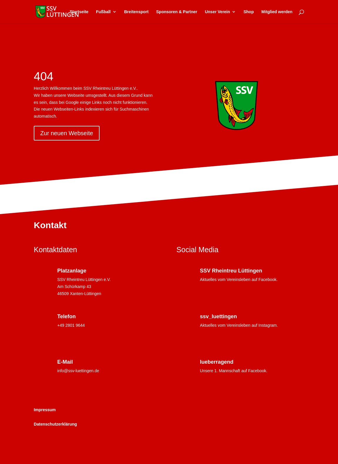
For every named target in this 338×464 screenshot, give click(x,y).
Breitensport (136, 12)
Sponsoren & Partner (176, 12)
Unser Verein (217, 12)
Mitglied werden (276, 12)
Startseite (79, 12)
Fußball (103, 12)
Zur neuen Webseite (66, 133)
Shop (248, 12)
